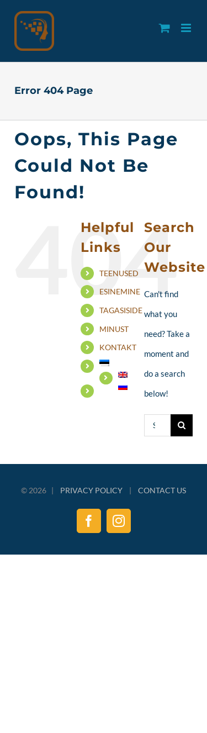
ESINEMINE (119, 291)
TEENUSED (119, 273)
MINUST (114, 329)
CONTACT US (162, 490)
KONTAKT (117, 347)
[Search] (182, 425)
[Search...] (157, 425)
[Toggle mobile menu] (187, 28)
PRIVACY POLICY (91, 490)
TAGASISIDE (120, 310)
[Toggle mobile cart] (164, 28)
